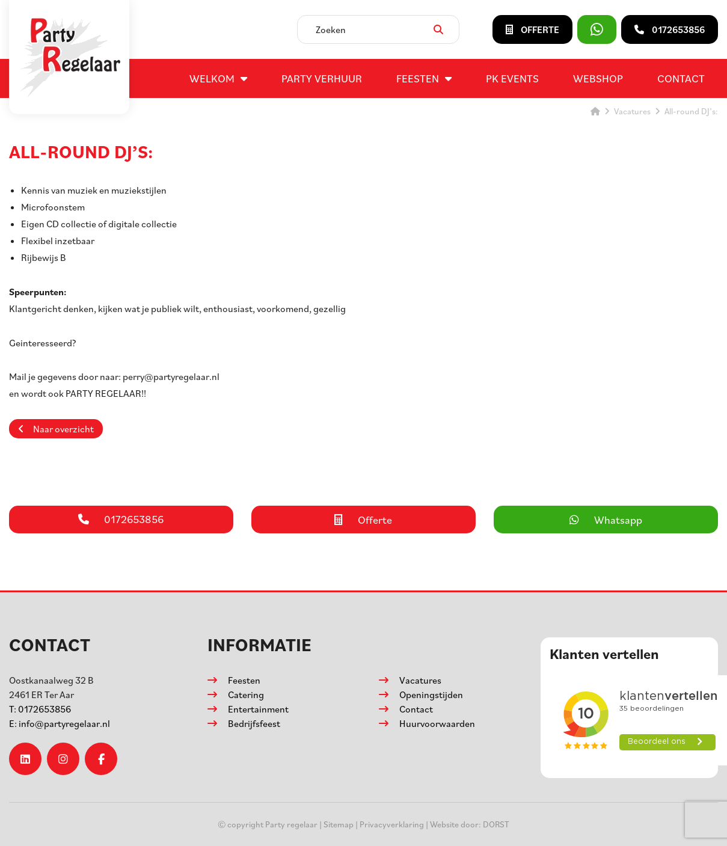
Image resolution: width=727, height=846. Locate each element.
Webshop (598, 78)
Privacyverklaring (392, 824)
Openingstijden (431, 694)
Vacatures (420, 680)
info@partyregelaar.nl (59, 723)
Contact (681, 78)
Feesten (417, 78)
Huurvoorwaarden (437, 723)
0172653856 (40, 709)
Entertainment (258, 709)
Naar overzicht (56, 429)
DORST (496, 824)
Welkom (212, 78)
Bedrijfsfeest (254, 723)
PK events (512, 78)
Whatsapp (605, 519)
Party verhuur (321, 78)
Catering (246, 694)
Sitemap (339, 824)
